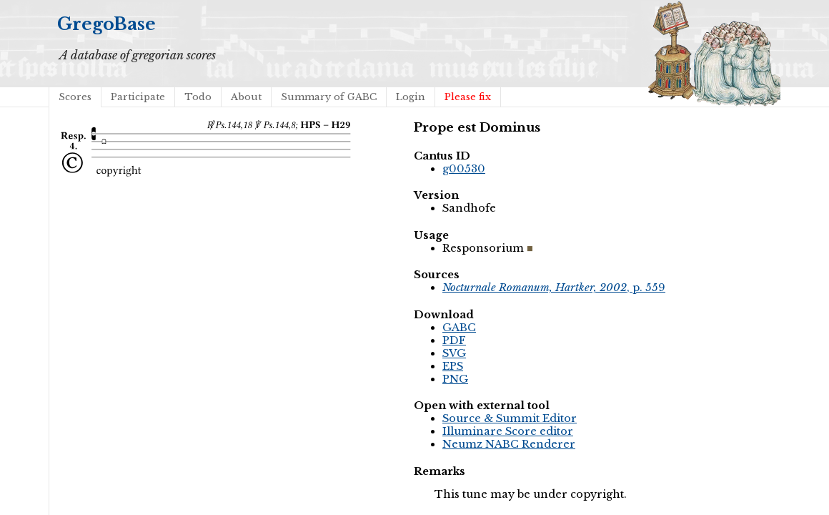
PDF (454, 340)
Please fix (468, 97)
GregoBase (106, 24)
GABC (459, 327)
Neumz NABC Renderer (508, 444)
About (246, 97)
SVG (454, 353)
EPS (452, 366)
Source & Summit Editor (509, 418)
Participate (138, 97)
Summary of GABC (329, 97)
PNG (455, 379)
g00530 (463, 168)
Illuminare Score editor (507, 431)
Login (410, 97)
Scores (75, 97)
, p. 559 (553, 287)
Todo (198, 97)
